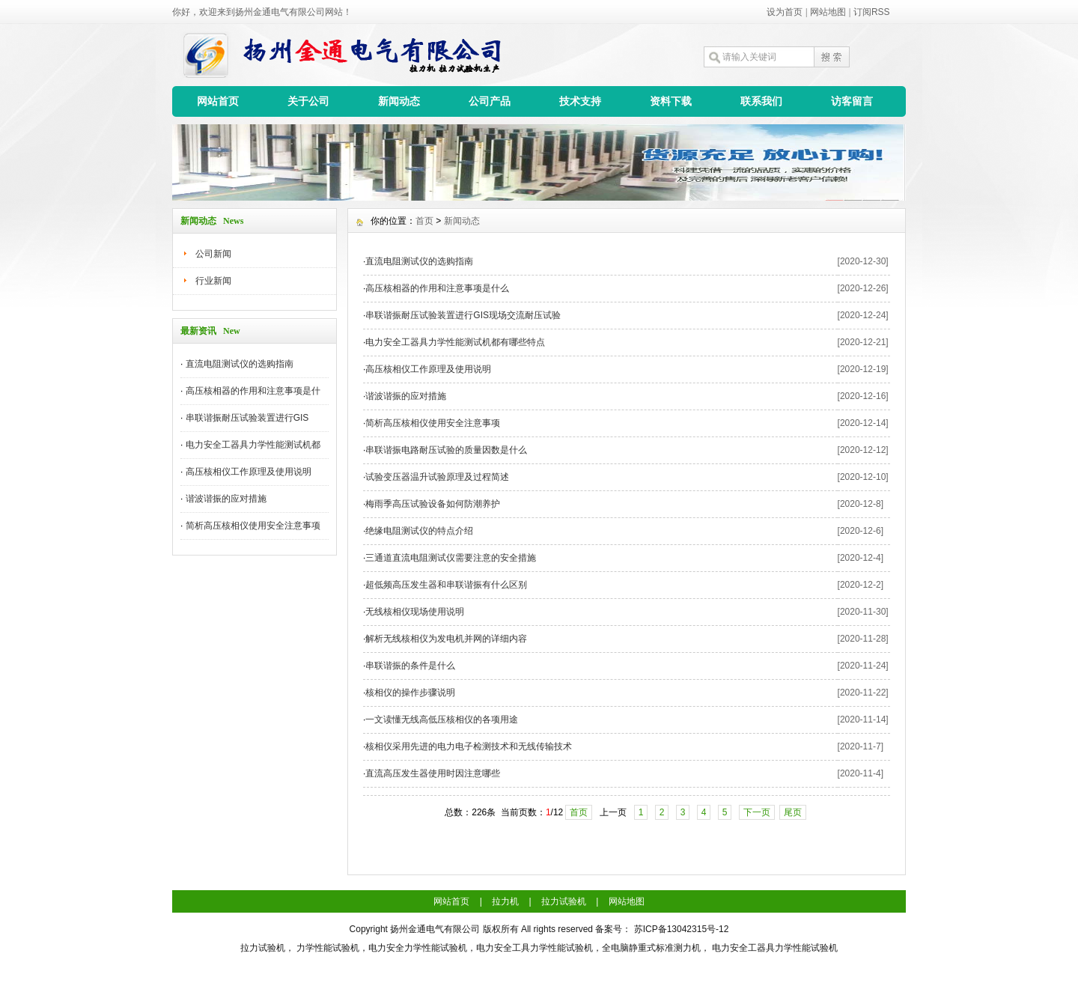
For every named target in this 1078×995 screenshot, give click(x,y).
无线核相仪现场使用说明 (414, 611)
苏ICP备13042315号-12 (681, 929)
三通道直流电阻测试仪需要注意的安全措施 (450, 558)
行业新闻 (213, 281)
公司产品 (490, 101)
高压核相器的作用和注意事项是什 (253, 391)
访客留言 (852, 101)
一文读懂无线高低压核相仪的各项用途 (441, 719)
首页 (424, 221)
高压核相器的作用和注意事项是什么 (437, 288)
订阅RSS (871, 12)
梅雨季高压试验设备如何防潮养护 (432, 504)
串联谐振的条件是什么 (410, 665)
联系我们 (761, 101)
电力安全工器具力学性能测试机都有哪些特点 (455, 342)
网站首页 (218, 101)
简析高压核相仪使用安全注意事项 (253, 525)
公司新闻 (213, 254)
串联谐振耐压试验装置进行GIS (247, 418)
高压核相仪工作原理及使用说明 (248, 471)
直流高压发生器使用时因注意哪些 (432, 773)
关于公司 (308, 101)
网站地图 (828, 12)
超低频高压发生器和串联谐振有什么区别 (446, 584)
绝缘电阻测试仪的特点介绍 (419, 531)
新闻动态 (399, 101)
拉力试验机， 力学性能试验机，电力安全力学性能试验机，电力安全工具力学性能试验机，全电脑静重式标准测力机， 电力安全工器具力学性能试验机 (539, 948)
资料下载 (671, 101)
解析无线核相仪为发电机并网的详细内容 (446, 638)
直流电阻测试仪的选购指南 (239, 364)
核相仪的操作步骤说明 (410, 692)
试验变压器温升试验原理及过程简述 (437, 477)
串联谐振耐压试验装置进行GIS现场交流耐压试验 (463, 315)
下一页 (756, 812)
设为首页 (785, 12)
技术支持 (580, 101)
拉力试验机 (563, 901)
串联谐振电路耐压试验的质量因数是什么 (446, 450)
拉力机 (505, 901)
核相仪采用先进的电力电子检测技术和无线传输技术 (468, 746)
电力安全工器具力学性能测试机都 (253, 444)
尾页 (793, 812)
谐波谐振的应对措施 (226, 498)
